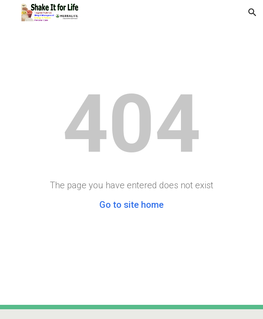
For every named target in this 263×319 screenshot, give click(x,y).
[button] (10, 12)
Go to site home (131, 204)
